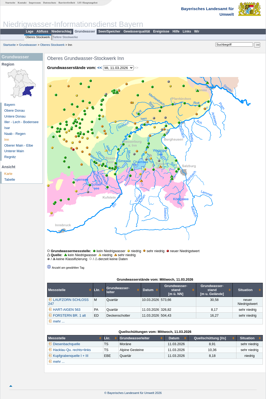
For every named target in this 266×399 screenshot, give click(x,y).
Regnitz (10, 157)
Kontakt (22, 2)
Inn (6, 140)
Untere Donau (15, 116)
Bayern (9, 105)
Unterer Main (14, 151)
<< (99, 67)
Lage (29, 31)
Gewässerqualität (137, 31)
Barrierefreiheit (67, 2)
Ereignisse (161, 31)
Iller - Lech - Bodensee (21, 122)
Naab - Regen (15, 134)
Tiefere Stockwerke (65, 37)
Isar (7, 128)
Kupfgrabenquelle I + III (68, 356)
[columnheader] (70, 290)
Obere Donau (14, 110)
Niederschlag (61, 31)
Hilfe (176, 31)
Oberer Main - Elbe (18, 145)
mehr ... (58, 321)
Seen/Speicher (109, 31)
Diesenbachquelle (64, 344)
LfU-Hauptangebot (87, 2)
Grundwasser (85, 31)
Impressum (35, 2)
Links (187, 31)
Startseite (10, 2)
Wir (196, 31)
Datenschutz (49, 2)
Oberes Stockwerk (38, 37)
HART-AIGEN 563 (64, 310)
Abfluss (42, 31)
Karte (8, 174)
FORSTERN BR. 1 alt (67, 315)
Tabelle (9, 180)
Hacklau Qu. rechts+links (69, 350)
